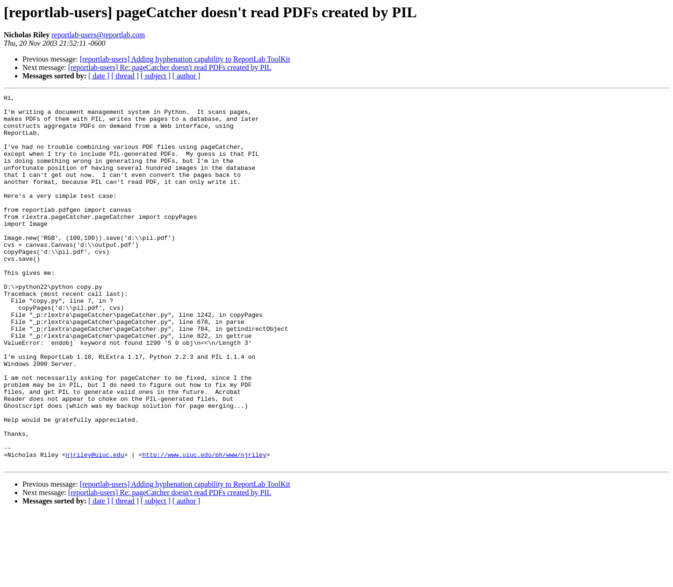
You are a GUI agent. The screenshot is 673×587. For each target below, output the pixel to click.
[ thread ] (125, 76)
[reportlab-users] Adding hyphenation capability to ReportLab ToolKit (185, 59)
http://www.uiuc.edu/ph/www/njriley (204, 527)
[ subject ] (156, 76)
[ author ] (186, 76)
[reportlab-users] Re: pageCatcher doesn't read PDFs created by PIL (170, 67)
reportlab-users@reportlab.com (98, 35)
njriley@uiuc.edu (95, 527)
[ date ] (98, 76)
